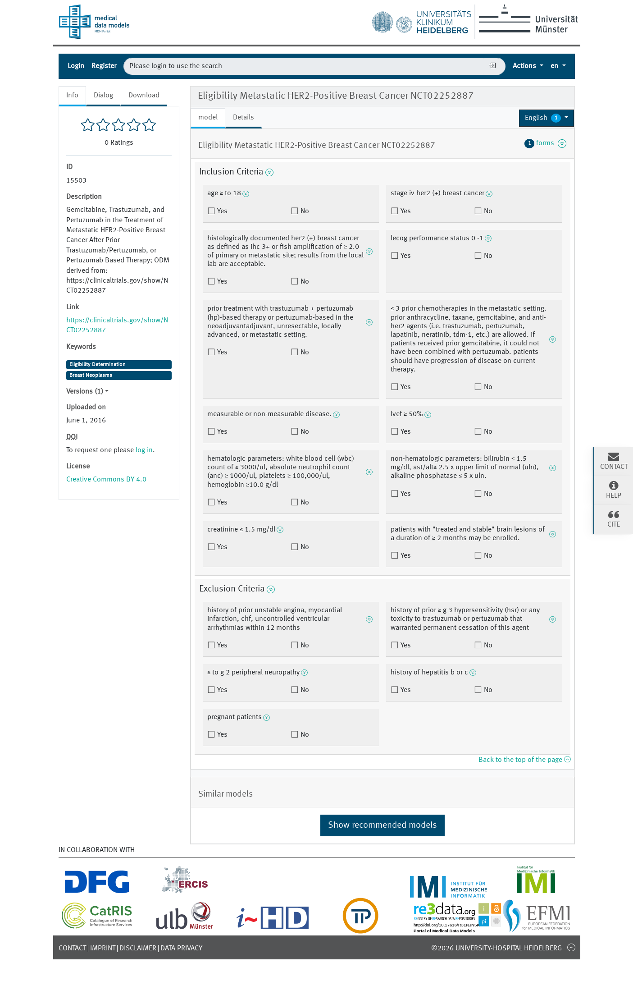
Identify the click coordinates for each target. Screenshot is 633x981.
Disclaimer (137, 948)
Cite (613, 518)
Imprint (102, 948)
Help (613, 490)
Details (243, 117)
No (304, 211)
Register (103, 66)
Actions (525, 66)
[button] (546, 118)
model (208, 117)
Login (76, 66)
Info (72, 95)
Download (143, 95)
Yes (221, 211)
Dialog (103, 95)
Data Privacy (181, 948)
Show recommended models (382, 825)
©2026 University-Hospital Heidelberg (496, 948)
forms (545, 143)
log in (144, 450)
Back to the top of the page (524, 760)
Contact (72, 948)
